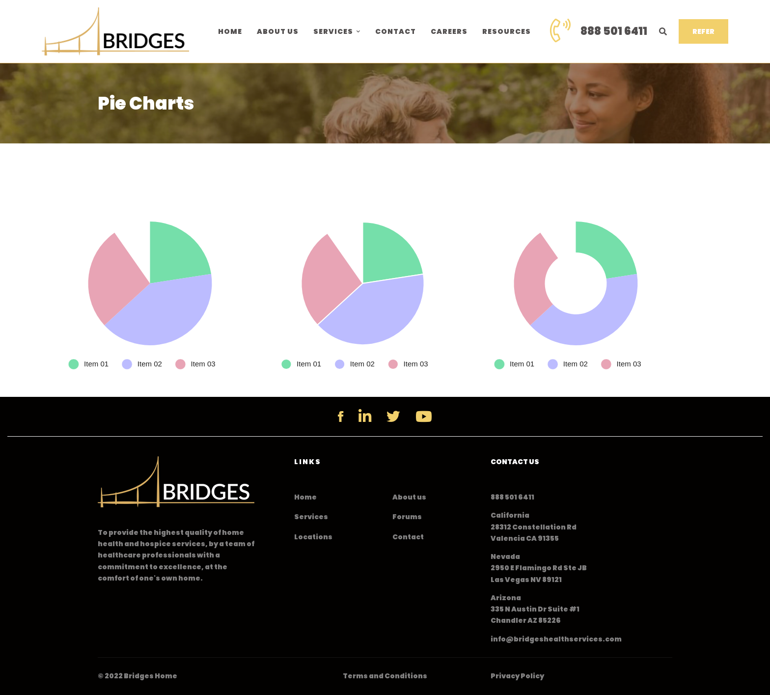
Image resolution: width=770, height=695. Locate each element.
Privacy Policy (517, 676)
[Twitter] (393, 416)
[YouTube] (424, 416)
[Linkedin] (365, 416)
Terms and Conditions (385, 676)
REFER (703, 31)
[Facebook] (340, 416)
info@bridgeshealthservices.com (556, 639)
